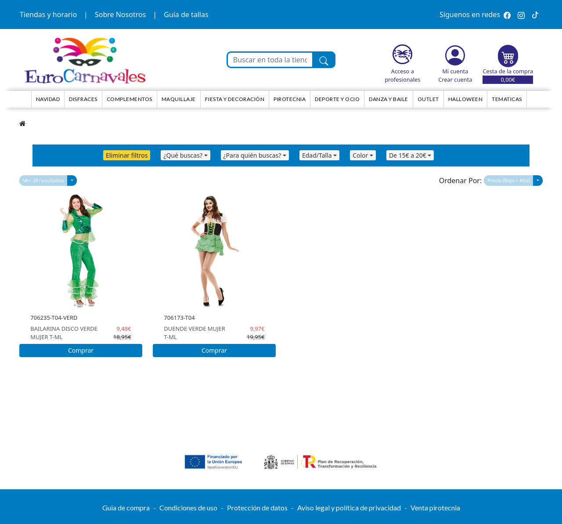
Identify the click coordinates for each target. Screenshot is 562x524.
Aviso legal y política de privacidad (349, 507)
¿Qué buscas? (182, 155)
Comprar (81, 350)
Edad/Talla (317, 155)
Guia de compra (126, 507)
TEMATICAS (507, 99)
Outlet (428, 99)
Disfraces (83, 99)
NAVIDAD (48, 99)
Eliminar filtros (127, 155)
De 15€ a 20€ (407, 155)
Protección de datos (257, 507)
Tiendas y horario (48, 14)
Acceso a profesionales (402, 75)
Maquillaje (179, 99)
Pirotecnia (290, 99)
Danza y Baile (388, 99)
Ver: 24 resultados (43, 180)
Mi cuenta (455, 71)
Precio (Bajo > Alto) (508, 180)
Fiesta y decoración (235, 99)
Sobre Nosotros (120, 14)
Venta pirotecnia (435, 507)
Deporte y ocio (337, 99)
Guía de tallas (186, 14)
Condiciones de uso (188, 507)
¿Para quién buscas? (252, 155)
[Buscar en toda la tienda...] (270, 59)
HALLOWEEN (465, 99)
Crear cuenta (455, 79)
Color (360, 155)
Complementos (129, 99)
